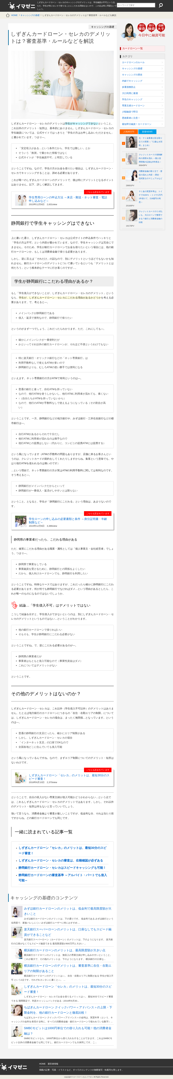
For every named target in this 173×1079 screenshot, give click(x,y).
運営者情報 (53, 1064)
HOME (14, 15)
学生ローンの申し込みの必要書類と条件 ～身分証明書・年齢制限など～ (68, 520)
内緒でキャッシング (132, 81)
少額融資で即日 (130, 111)
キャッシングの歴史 (132, 74)
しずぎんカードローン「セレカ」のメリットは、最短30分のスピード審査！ (69, 777)
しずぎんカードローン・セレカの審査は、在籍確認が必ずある (61, 860)
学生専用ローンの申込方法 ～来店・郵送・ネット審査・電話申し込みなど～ (68, 199)
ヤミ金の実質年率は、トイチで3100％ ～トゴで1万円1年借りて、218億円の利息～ (151, 196)
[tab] (129, 131)
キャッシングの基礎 (30, 15)
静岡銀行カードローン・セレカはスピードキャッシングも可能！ (62, 867)
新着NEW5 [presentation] (147, 131)
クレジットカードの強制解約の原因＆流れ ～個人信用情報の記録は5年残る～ (150, 158)
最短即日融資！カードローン (136, 124)
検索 (160, 5)
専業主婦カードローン (133, 105)
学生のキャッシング (132, 99)
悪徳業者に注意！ (131, 118)
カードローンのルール (133, 62)
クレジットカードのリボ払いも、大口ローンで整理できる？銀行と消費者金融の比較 (150, 216)
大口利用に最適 (130, 93)
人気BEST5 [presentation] (128, 131)
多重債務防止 (129, 87)
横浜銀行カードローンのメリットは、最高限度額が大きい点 (64, 950)
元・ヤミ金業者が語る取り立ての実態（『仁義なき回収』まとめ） (150, 141)
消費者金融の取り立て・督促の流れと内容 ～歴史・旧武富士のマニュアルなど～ (150, 176)
